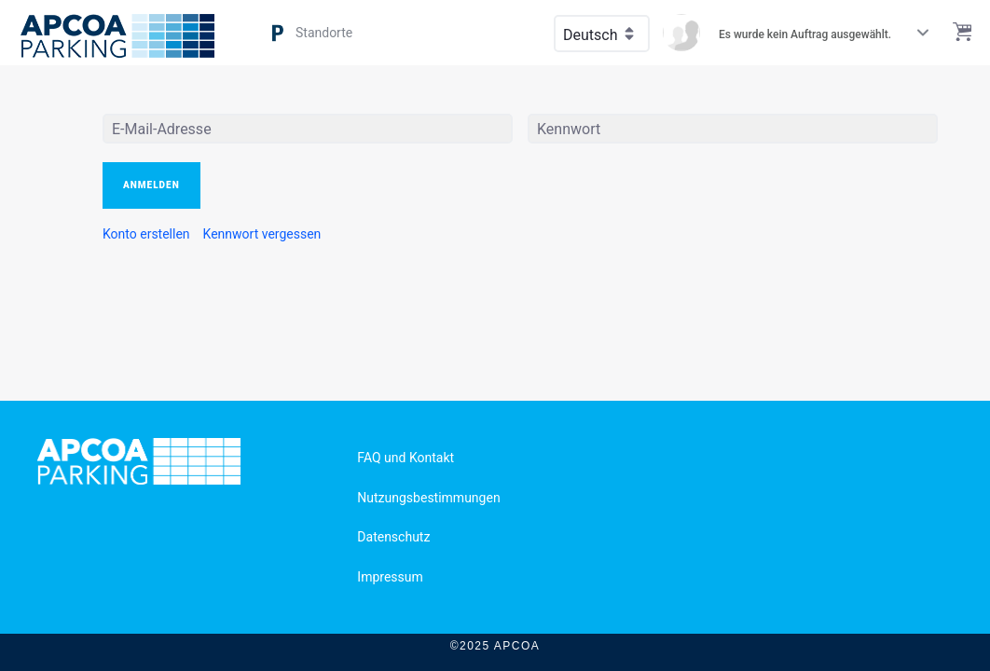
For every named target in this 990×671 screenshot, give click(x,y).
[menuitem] (146, 233)
